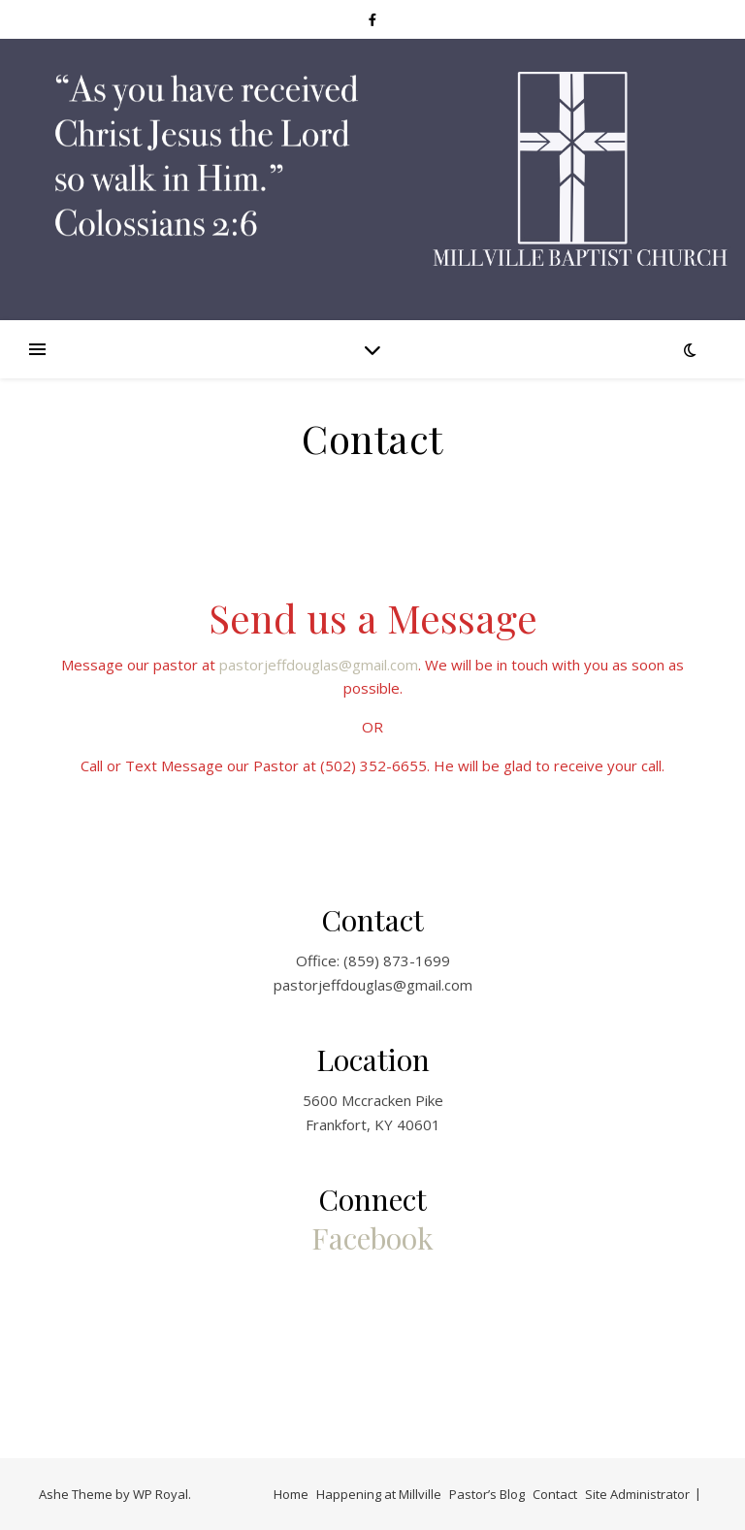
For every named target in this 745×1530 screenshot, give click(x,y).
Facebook (372, 1238)
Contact (555, 1494)
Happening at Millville (378, 1494)
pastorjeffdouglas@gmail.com (318, 664)
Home (291, 1494)
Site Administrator (637, 1494)
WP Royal (160, 1494)
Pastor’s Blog (487, 1494)
